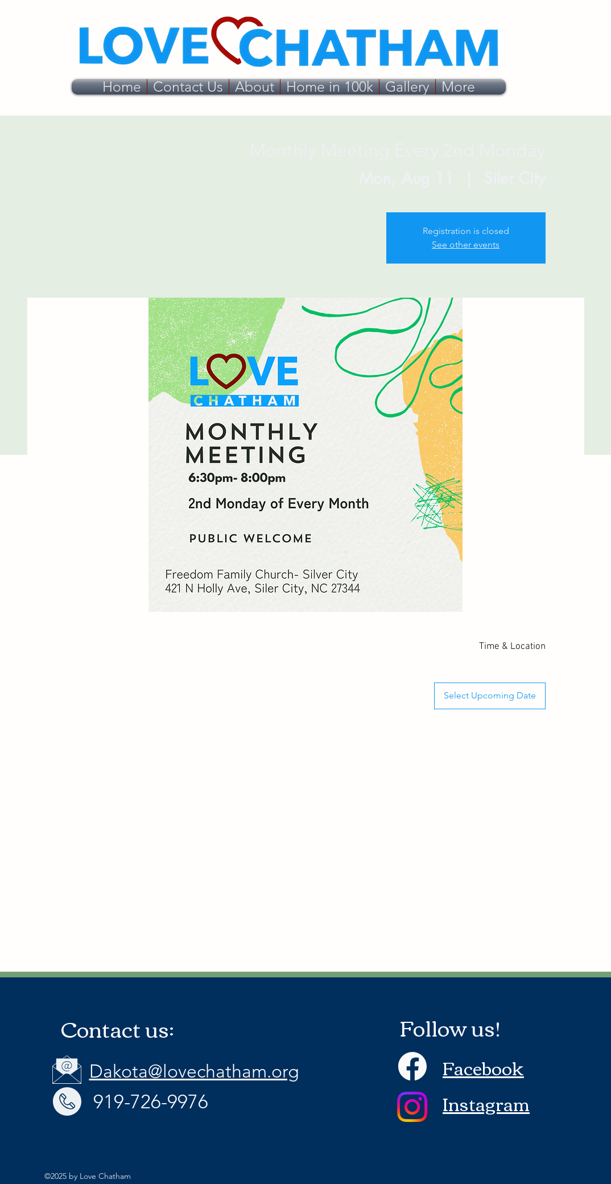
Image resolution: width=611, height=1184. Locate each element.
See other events (465, 244)
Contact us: (117, 1028)
